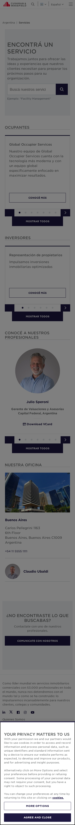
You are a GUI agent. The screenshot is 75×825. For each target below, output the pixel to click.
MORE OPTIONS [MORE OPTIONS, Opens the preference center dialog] (37, 806)
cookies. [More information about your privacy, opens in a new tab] (58, 797)
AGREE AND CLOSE (37, 817)
